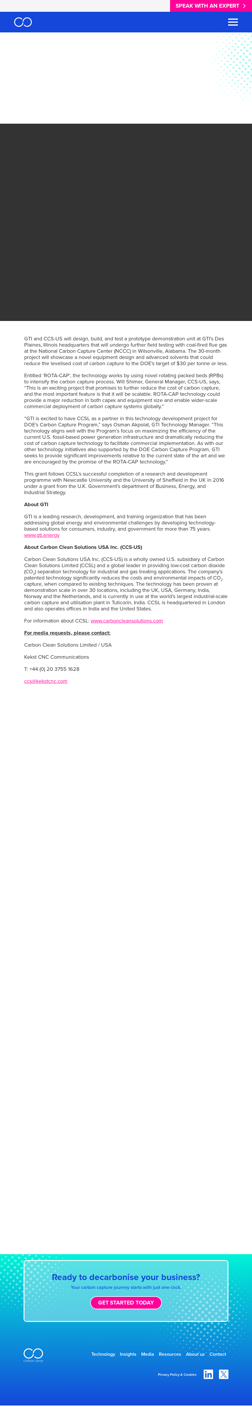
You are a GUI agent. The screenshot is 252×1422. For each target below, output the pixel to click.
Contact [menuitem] (214, 1369)
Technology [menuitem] (97, 1355)
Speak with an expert (207, 5)
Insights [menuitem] (128, 1355)
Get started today (126, 1302)
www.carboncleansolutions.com (127, 621)
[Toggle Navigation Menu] (233, 22)
